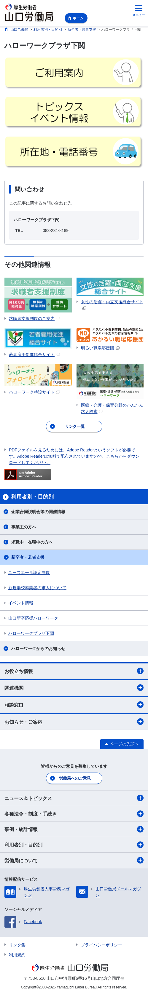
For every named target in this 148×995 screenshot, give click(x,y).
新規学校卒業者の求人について (37, 587)
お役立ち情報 (74, 671)
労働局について (74, 860)
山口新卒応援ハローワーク (33, 618)
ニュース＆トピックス (74, 798)
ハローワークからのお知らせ (38, 648)
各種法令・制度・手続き (74, 813)
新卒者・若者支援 (27, 557)
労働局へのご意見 (74, 778)
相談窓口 (74, 704)
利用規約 (17, 954)
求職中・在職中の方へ (32, 542)
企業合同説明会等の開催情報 (38, 511)
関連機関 (74, 687)
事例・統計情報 (74, 829)
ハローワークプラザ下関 (31, 633)
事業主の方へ (23, 526)
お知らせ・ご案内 (74, 721)
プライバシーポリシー (101, 945)
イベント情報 (20, 603)
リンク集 (17, 945)
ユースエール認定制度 (29, 572)
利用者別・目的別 (74, 844)
